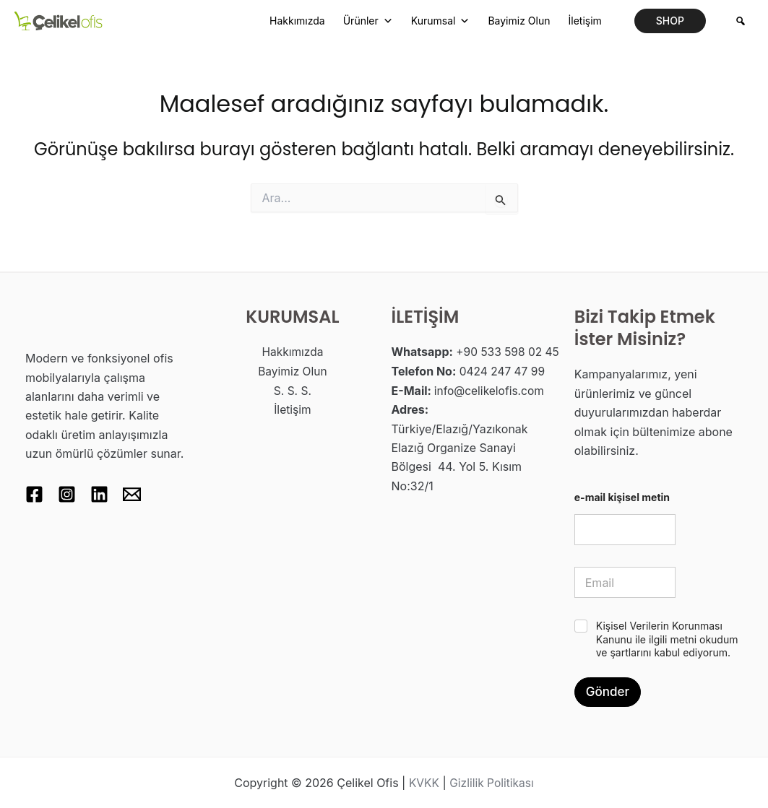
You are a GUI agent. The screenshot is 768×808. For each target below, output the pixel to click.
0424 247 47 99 (503, 390)
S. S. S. (292, 390)
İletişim (584, 20)
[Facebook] (34, 494)
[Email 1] (143, 494)
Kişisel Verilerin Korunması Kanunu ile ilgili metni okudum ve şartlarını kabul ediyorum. (667, 639)
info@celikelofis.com (491, 408)
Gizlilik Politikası (492, 783)
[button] (670, 21)
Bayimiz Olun (519, 20)
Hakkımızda (297, 20)
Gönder (607, 692)
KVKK (422, 783)
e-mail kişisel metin (622, 497)
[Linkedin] (107, 494)
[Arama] (741, 20)
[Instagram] (70, 494)
